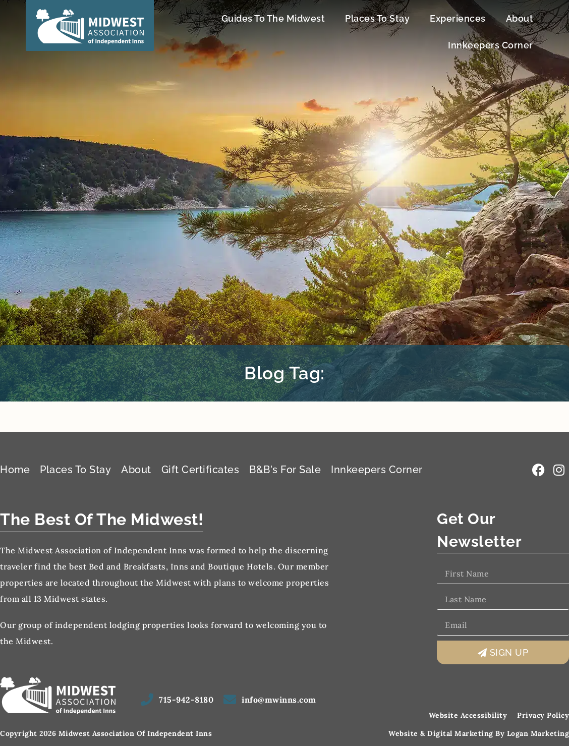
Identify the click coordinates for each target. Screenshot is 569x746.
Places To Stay (377, 18)
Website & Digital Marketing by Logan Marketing (478, 733)
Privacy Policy (543, 715)
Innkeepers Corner (490, 45)
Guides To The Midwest (273, 18)
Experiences (458, 18)
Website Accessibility (468, 715)
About (520, 18)
